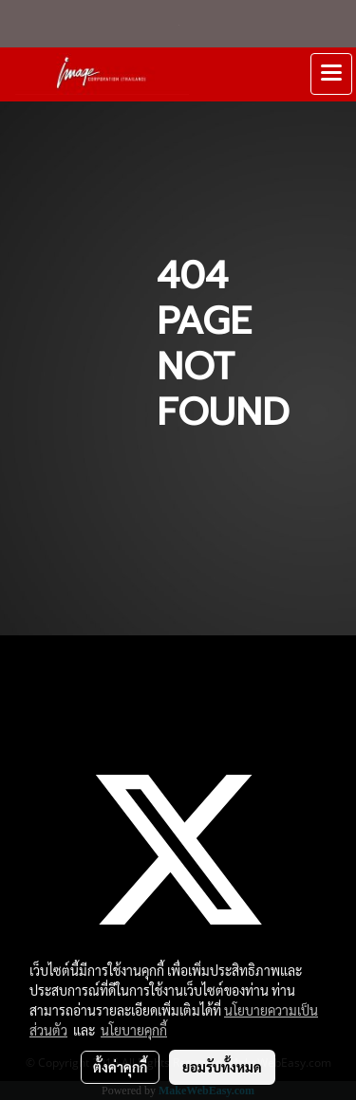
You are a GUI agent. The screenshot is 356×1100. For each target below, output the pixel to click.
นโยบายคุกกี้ (134, 1029)
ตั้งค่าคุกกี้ (120, 1066)
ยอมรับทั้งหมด (222, 1066)
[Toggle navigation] (331, 74)
